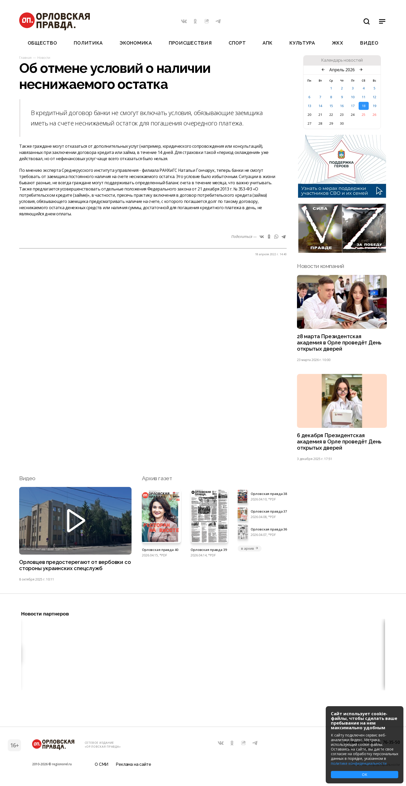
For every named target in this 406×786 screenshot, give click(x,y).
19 (374, 105)
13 (309, 105)
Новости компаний (320, 266)
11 (363, 97)
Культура (302, 43)
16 (342, 105)
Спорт (237, 43)
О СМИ (101, 766)
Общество (42, 43)
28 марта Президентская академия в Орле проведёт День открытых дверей (340, 343)
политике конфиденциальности (359, 763)
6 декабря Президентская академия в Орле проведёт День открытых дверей (340, 443)
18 (363, 105)
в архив (249, 550)
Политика (88, 43)
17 (352, 105)
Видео (369, 43)
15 (331, 105)
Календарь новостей (342, 60)
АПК (267, 43)
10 (352, 97)
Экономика (136, 43)
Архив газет (157, 480)
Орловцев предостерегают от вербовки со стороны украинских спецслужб (72, 567)
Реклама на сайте (133, 766)
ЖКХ (337, 43)
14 (320, 105)
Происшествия (190, 43)
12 (374, 97)
